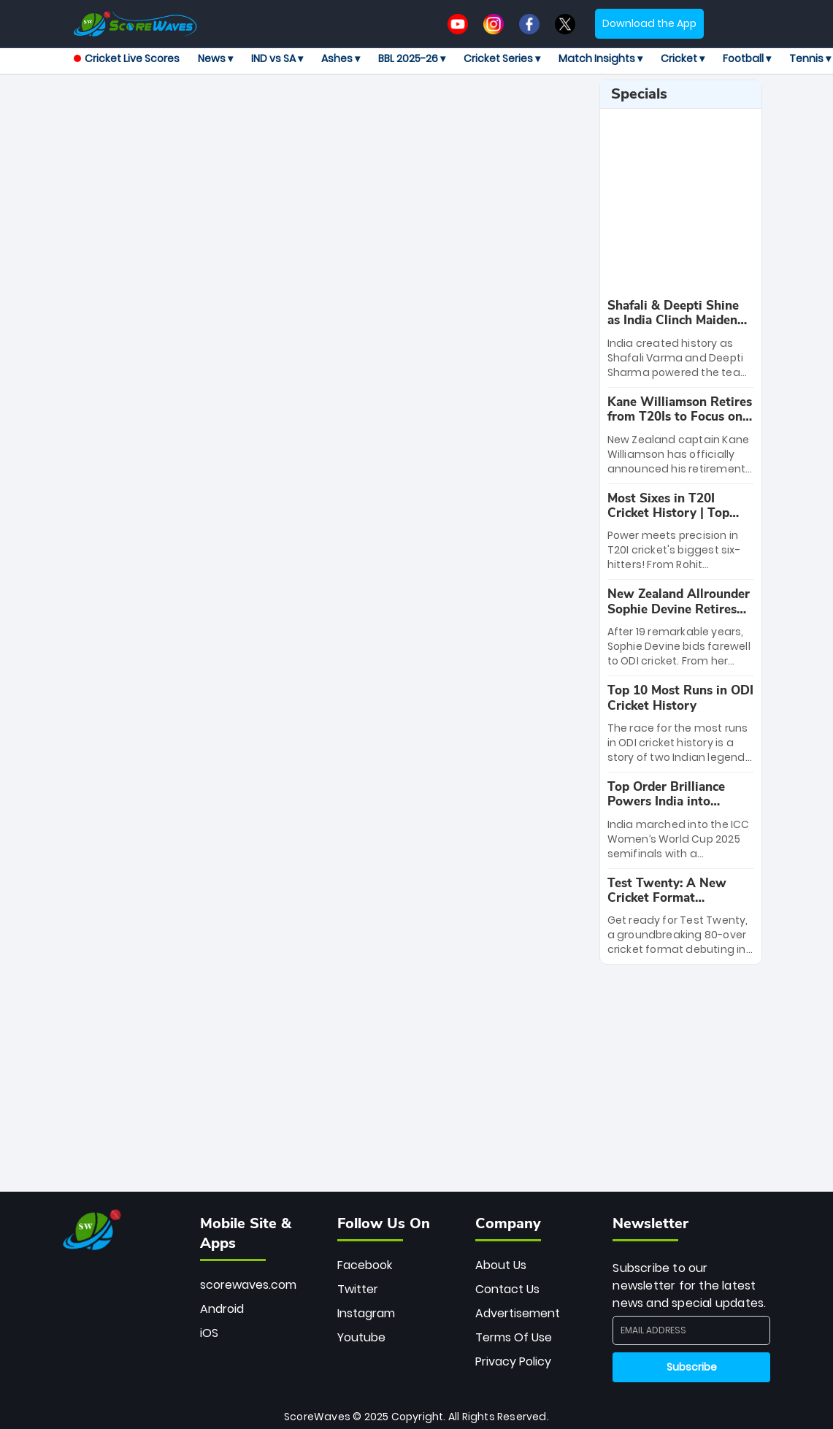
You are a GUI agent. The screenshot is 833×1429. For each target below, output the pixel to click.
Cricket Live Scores (127, 58)
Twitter (357, 1289)
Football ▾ (747, 58)
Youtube (361, 1337)
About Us (500, 1265)
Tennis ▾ (810, 58)
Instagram (366, 1313)
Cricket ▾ (683, 58)
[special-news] (681, 339)
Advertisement (517, 1313)
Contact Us (507, 1289)
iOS (209, 1333)
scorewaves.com (248, 1284)
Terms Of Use (513, 1337)
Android (222, 1308)
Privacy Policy (513, 1361)
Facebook (364, 1265)
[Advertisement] (350, 112)
